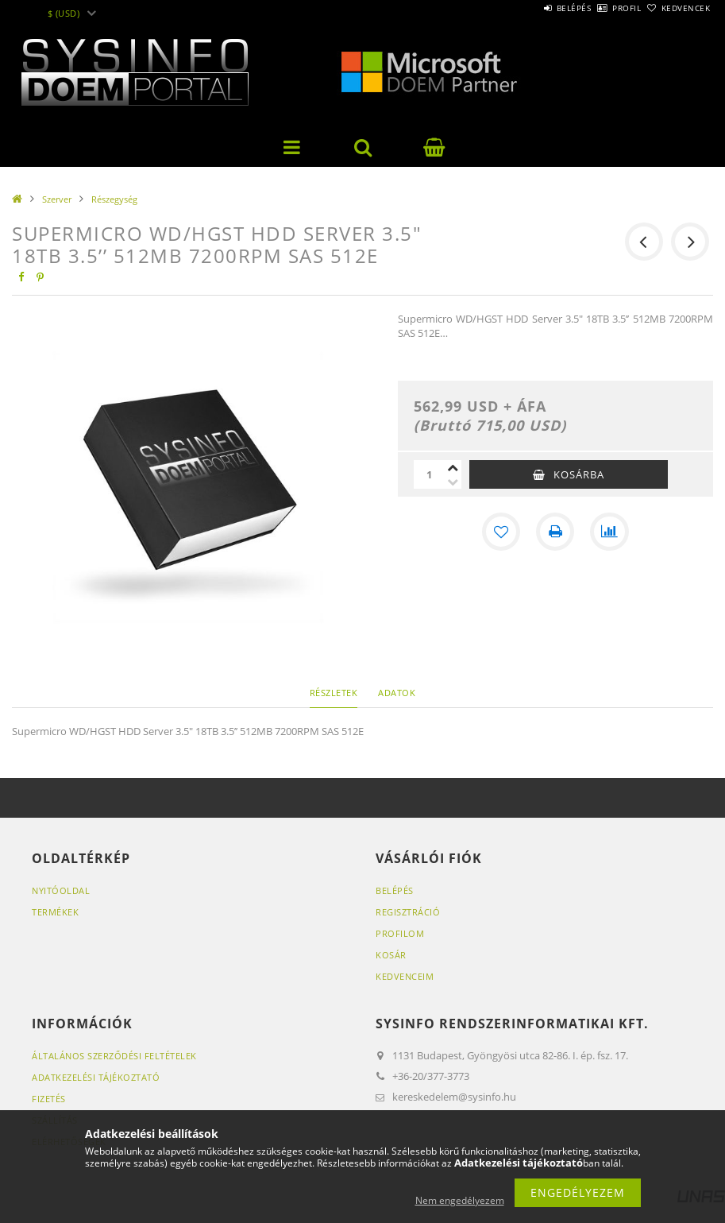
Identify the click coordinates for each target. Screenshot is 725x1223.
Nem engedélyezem (459, 1200)
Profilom (400, 933)
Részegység (114, 199)
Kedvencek (676, 8)
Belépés (529, 8)
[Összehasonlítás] (609, 532)
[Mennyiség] (429, 474)
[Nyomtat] (555, 532)
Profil (600, 8)
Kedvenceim (405, 976)
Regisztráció (408, 912)
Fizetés (49, 1099)
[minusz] (453, 481)
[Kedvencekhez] (501, 532)
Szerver (56, 199)
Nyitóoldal (61, 890)
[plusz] (453, 467)
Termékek (55, 912)
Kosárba (578, 474)
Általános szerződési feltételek (114, 1056)
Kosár (391, 955)
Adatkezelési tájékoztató (96, 1077)
